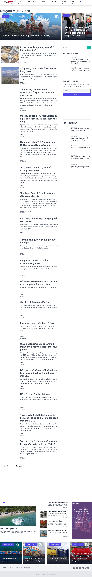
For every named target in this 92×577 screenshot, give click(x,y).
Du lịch (2, 502)
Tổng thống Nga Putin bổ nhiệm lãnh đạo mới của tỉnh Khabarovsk (81, 520)
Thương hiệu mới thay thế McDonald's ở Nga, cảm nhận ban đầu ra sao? (37, 92)
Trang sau (19, 466)
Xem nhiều (75, 503)
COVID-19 (20, 2)
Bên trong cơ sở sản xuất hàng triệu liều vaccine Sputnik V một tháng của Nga (38, 373)
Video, (22, 61)
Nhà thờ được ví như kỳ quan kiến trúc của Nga (27, 35)
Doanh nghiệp (8, 544)
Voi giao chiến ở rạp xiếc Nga (35, 302)
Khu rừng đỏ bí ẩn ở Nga (55, 521)
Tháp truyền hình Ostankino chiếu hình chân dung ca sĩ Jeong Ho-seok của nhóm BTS (39, 418)
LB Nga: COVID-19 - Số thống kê (80, 147)
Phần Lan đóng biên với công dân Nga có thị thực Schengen (57, 511)
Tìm (89, 48)
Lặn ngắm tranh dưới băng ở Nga (37, 323)
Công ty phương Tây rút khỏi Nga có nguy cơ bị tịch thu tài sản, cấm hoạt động (38, 119)
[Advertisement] (77, 107)
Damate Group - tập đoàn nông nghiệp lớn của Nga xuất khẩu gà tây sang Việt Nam (80, 61)
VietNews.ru (53, 574)
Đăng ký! (77, 94)
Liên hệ (73, 2)
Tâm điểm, (23, 211)
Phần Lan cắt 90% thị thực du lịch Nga (57, 530)
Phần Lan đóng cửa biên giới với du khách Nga (57, 502)
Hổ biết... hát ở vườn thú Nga (35, 394)
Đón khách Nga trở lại (8, 529)
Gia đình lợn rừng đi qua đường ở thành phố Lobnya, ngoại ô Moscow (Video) (38, 347)
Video (5, 16)
